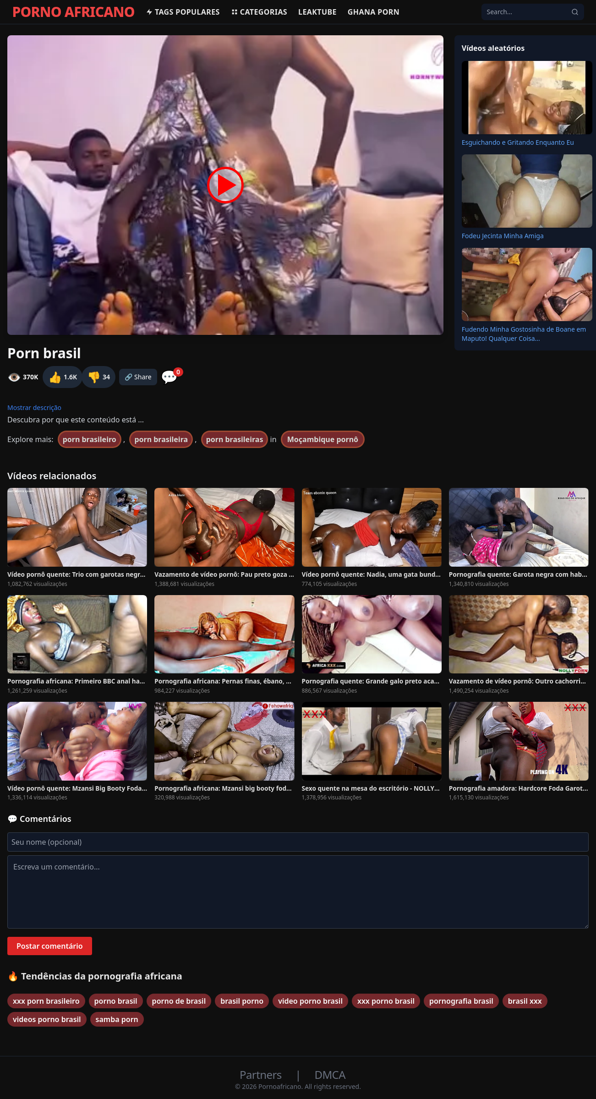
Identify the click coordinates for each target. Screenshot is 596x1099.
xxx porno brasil (386, 1001)
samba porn (117, 1019)
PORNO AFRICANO (73, 12)
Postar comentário (49, 946)
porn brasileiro (89, 439)
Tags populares (183, 12)
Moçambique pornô (322, 439)
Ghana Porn (373, 12)
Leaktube (317, 12)
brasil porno (241, 1001)
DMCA (330, 1074)
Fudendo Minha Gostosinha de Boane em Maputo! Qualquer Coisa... (524, 334)
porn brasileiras (234, 439)
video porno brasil (310, 1001)
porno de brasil (179, 1001)
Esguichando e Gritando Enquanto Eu (518, 142)
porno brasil (115, 1001)
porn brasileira (161, 439)
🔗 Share (138, 376)
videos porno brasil (47, 1019)
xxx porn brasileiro (46, 1001)
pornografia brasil (461, 1001)
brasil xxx (525, 1001)
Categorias (259, 12)
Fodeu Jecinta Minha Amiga (503, 235)
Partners (262, 1074)
